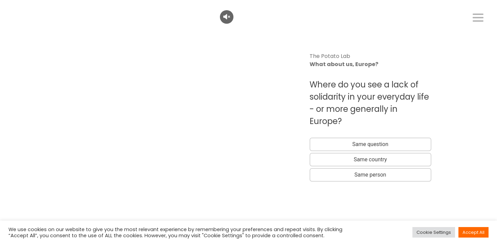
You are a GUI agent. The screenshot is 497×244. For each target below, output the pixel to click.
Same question (370, 144)
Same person (370, 174)
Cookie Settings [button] (433, 232)
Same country (370, 159)
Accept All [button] (473, 232)
